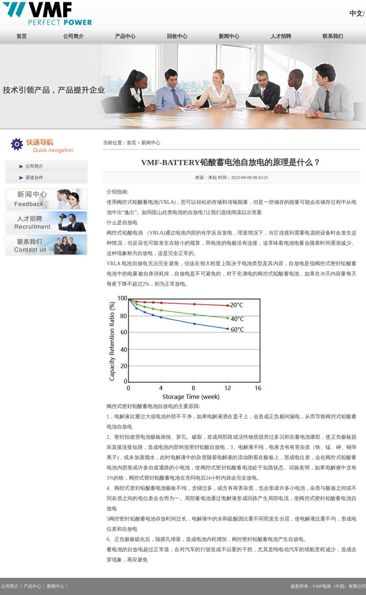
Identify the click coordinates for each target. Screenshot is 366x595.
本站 (212, 177)
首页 (21, 36)
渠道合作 (34, 177)
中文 (356, 13)
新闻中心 (229, 36)
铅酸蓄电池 (146, 202)
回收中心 (177, 36)
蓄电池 (114, 549)
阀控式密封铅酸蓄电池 (132, 406)
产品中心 (125, 36)
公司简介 (73, 36)
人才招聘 (281, 36)
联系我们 (333, 36)
